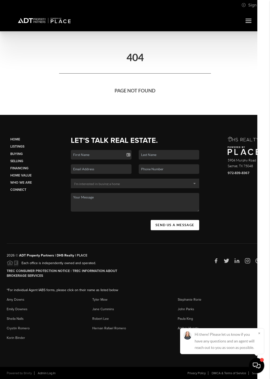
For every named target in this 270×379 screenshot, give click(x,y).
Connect (18, 190)
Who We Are (21, 183)
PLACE (82, 255)
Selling (16, 161)
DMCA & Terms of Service (229, 373)
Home (15, 139)
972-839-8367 (238, 173)
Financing (19, 168)
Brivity (28, 373)
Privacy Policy (196, 373)
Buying (16, 154)
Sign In (251, 5)
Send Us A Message (174, 225)
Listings (17, 146)
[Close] (259, 333)
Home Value (21, 175)
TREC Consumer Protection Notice (38, 271)
